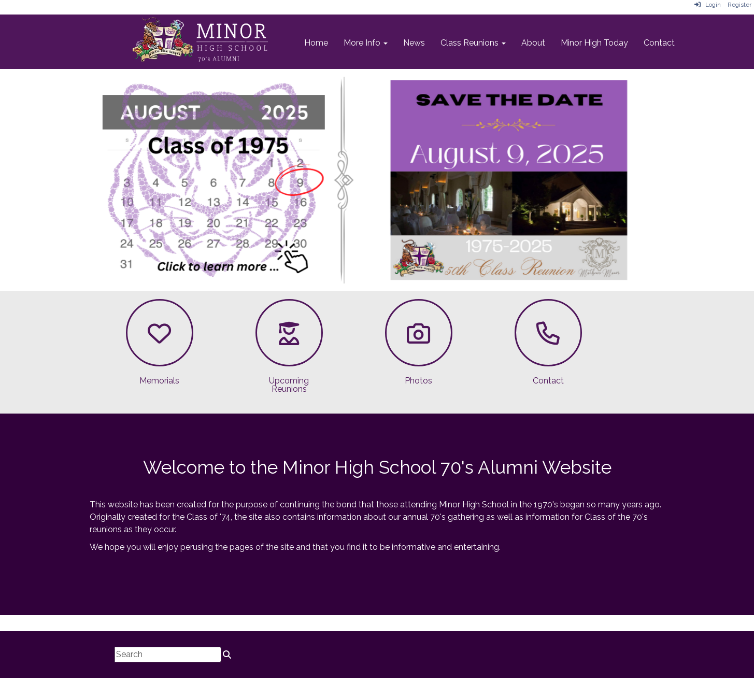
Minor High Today (594, 43)
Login (707, 4)
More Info (366, 43)
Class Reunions (473, 43)
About (533, 43)
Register (739, 4)
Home (316, 43)
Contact (659, 43)
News (414, 43)
